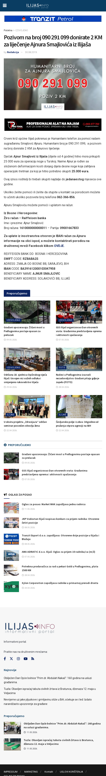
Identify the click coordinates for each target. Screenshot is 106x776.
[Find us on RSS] (32, 659)
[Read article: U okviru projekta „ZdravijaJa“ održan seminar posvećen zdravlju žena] (27, 406)
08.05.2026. (28, 527)
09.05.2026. (10, 340)
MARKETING (31, 771)
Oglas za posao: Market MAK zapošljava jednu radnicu (54, 504)
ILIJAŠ (10, 414)
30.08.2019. (31, 52)
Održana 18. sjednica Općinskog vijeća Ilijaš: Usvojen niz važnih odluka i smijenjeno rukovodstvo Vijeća (25, 378)
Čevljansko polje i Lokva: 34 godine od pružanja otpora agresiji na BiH (77, 423)
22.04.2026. (10, 430)
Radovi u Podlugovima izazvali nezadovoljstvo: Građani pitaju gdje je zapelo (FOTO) (77, 378)
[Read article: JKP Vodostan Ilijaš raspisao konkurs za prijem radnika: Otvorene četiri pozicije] (11, 522)
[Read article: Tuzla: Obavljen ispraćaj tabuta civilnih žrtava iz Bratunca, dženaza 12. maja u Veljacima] (12, 744)
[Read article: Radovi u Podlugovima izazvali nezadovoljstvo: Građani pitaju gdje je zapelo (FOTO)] (79, 359)
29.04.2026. (10, 387)
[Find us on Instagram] (18, 659)
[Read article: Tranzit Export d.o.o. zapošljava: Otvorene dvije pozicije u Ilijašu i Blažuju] (11, 539)
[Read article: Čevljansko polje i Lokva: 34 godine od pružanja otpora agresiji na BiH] (79, 406)
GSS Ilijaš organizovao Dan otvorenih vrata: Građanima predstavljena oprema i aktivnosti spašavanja (79, 331)
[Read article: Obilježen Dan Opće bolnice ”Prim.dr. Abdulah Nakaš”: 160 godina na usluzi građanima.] (12, 728)
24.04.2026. (28, 588)
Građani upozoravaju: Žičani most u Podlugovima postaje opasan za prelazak (24, 331)
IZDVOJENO (21, 30)
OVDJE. (59, 246)
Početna (8, 30)
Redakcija (13, 52)
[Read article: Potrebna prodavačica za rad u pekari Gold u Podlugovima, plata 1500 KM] (11, 570)
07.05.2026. (62, 340)
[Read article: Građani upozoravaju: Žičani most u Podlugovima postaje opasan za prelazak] (27, 312)
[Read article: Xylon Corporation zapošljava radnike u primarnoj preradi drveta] (11, 586)
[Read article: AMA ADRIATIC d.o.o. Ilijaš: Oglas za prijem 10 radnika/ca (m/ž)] (11, 555)
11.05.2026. (28, 509)
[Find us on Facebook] (5, 659)
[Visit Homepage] (37, 6)
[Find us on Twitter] (11, 659)
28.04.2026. (62, 387)
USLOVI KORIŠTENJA (71, 771)
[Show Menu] (4, 5)
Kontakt (49, 771)
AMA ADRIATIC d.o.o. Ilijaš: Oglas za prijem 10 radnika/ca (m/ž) (58, 551)
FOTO (62, 367)
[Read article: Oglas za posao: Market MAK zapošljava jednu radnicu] (11, 507)
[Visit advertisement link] (53, 21)
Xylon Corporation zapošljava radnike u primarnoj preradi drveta (60, 583)
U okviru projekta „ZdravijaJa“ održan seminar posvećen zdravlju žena (25, 423)
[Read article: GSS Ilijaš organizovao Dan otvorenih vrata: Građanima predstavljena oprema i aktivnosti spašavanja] (79, 312)
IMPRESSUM (10, 771)
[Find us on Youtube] (25, 659)
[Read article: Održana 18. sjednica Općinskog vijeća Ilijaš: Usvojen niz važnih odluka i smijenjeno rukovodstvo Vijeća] (27, 359)
